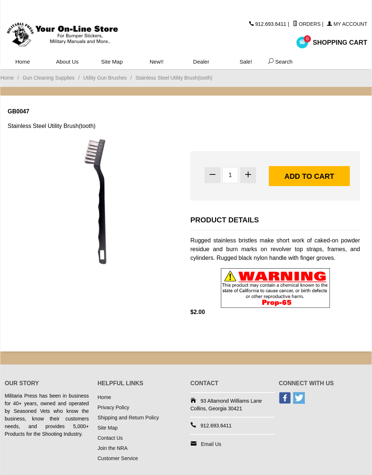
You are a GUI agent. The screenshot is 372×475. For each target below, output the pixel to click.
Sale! (245, 62)
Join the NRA (113, 448)
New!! (156, 62)
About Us (67, 62)
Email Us (211, 444)
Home (23, 62)
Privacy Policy (113, 407)
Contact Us (110, 438)
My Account (347, 24)
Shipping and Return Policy (128, 417)
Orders (307, 24)
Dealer (200, 62)
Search (278, 62)
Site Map (111, 62)
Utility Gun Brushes (105, 78)
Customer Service (118, 458)
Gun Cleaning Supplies (48, 78)
